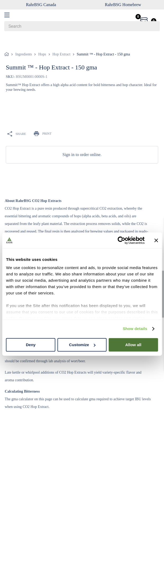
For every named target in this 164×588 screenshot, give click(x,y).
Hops (42, 43)
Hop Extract (62, 43)
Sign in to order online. (82, 143)
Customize (82, 344)
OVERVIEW (26, 168)
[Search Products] (153, 26)
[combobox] (82, 26)
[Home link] (7, 43)
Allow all (133, 344)
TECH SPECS (72, 168)
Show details (135, 328)
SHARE (16, 122)
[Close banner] (156, 240)
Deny (31, 344)
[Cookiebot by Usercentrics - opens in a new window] (121, 240)
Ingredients (23, 43)
